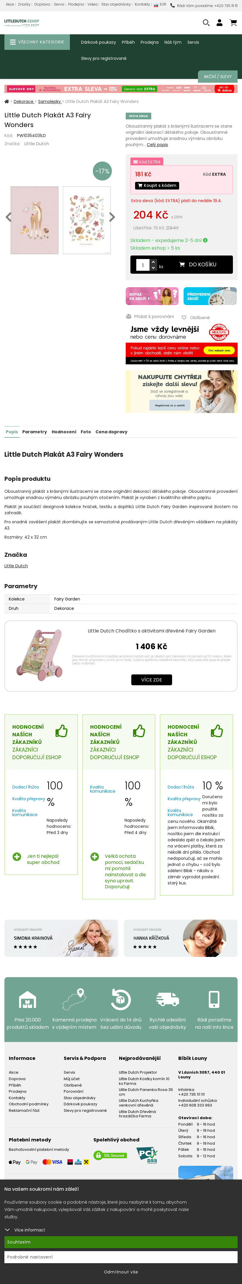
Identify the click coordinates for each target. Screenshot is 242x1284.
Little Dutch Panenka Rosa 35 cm (146, 1091)
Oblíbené (73, 1084)
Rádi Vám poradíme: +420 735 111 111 (204, 5)
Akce (10, 4)
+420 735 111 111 (191, 1093)
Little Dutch (36, 144)
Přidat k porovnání (150, 316)
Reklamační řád (24, 1109)
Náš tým (173, 42)
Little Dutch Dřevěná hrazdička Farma (137, 1113)
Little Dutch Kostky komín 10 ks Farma (144, 1080)
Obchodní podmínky (28, 1103)
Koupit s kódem (157, 186)
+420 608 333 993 (195, 1104)
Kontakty (142, 4)
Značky (24, 4)
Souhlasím (19, 1242)
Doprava (42, 4)
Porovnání (73, 1090)
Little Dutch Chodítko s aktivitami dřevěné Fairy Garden (152, 630)
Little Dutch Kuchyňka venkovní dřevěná (138, 1102)
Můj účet (72, 1078)
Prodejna (76, 4)
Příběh (128, 42)
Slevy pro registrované (104, 58)
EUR (160, 5)
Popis (12, 431)
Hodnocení (63, 431)
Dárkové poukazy (98, 42)
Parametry (34, 431)
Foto (85, 431)
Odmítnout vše (121, 1272)
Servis (59, 4)
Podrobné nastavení (30, 1257)
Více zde (151, 679)
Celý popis (157, 145)
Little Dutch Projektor (138, 1072)
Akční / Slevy (218, 76)
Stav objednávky (116, 4)
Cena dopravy (111, 431)
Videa (93, 4)
